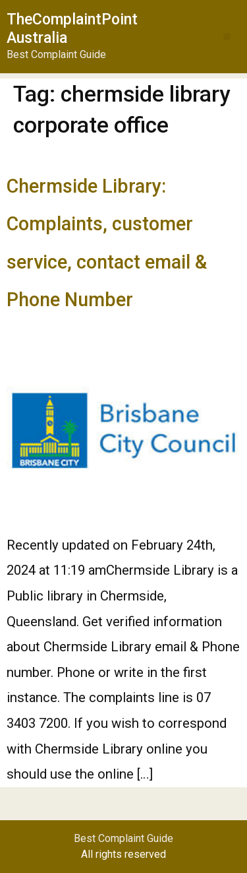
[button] (227, 36)
